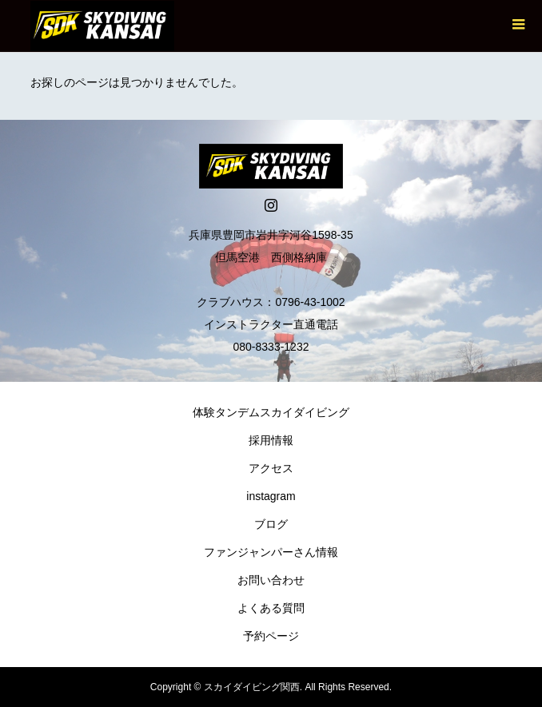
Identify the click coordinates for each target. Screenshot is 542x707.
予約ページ (271, 636)
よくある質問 (271, 608)
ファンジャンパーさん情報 (271, 552)
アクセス (271, 468)
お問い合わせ (271, 580)
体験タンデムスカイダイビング (271, 412)
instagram (270, 496)
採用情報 (271, 440)
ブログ (271, 524)
